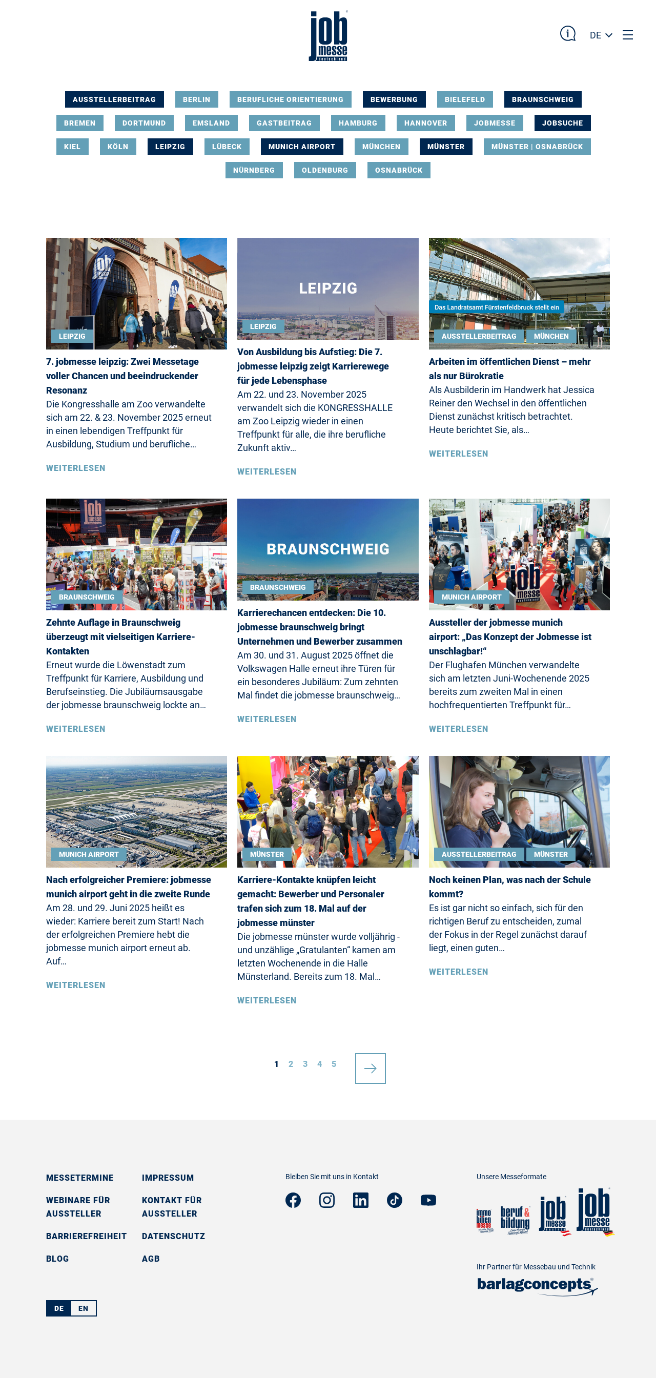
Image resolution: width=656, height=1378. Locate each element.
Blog (57, 1259)
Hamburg (358, 123)
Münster (446, 146)
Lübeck (227, 146)
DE (595, 35)
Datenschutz (174, 1236)
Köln (118, 146)
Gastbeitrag (284, 123)
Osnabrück (399, 170)
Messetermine (80, 1178)
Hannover (425, 123)
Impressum (168, 1178)
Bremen (80, 123)
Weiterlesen (76, 468)
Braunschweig (543, 99)
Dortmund (144, 123)
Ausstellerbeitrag (114, 99)
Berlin (197, 99)
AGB (151, 1259)
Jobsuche (562, 123)
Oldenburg (325, 170)
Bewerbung (394, 99)
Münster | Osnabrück (537, 146)
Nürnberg (254, 170)
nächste (370, 1064)
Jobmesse (495, 123)
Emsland (211, 123)
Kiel (72, 146)
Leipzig (170, 146)
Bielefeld (465, 99)
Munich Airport (302, 146)
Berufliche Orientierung (290, 99)
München (381, 146)
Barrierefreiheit (86, 1236)
